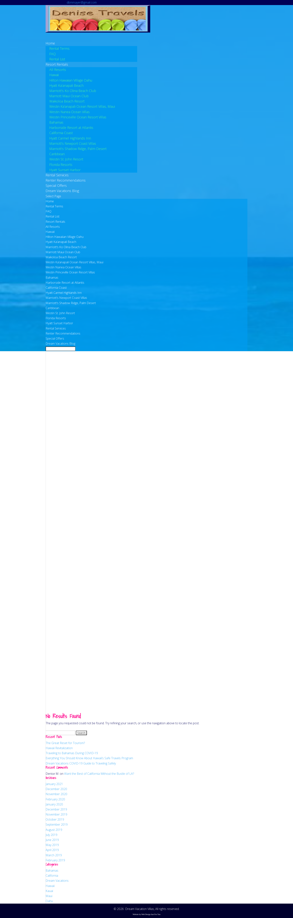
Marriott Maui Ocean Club (69, 96)
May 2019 (52, 845)
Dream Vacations (57, 881)
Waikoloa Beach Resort (66, 101)
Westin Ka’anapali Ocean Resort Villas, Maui (82, 106)
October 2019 (55, 819)
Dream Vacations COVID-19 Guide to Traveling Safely (81, 763)
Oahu (49, 901)
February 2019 (55, 860)
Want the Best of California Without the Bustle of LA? (99, 774)
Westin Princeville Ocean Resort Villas (77, 117)
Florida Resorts (60, 164)
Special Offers (55, 338)
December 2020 (56, 789)
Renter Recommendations (63, 333)
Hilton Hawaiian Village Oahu (70, 80)
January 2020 (54, 804)
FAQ (52, 54)
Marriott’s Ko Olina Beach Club (72, 90)
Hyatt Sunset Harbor (65, 170)
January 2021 (54, 784)
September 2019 (57, 824)
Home (50, 201)
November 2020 (56, 794)
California (52, 875)
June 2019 (52, 840)
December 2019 (56, 809)
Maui (49, 896)
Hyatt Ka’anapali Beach (66, 85)
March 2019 (54, 855)
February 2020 (55, 799)
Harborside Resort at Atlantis (71, 127)
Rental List (57, 59)
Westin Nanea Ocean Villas (69, 112)
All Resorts (57, 69)
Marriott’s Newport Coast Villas (72, 143)
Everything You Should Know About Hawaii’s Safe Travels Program (89, 758)
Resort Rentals (55, 222)
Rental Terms (59, 48)
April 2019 (52, 850)
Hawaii (54, 75)
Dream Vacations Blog (62, 190)
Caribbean (57, 154)
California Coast (61, 133)
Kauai (49, 891)
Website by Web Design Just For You (147, 914)
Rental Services (56, 328)
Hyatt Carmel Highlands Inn (70, 138)
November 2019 (56, 814)
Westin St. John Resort (66, 159)
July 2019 (51, 835)
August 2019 (54, 830)
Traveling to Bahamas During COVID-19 (72, 753)
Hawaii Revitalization (59, 748)
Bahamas (56, 122)
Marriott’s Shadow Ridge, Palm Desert (78, 148)
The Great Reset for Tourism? (65, 743)
